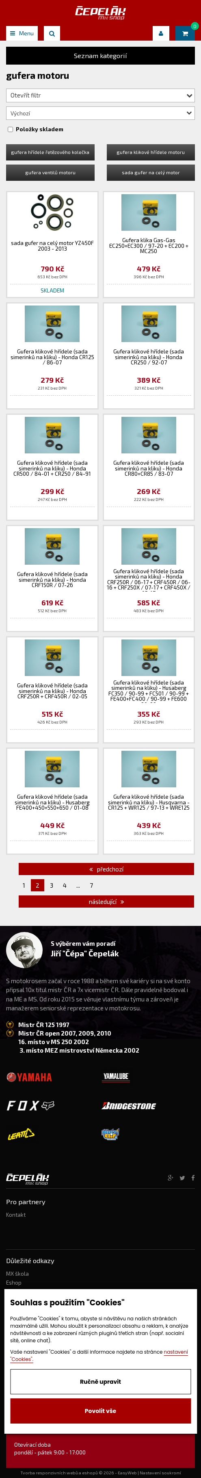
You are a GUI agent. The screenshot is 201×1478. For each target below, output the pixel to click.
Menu (22, 33)
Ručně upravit (100, 1382)
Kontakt (16, 1214)
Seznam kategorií (100, 55)
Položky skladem (39, 129)
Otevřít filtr (101, 95)
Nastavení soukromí (160, 1472)
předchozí (106, 869)
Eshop (14, 1282)
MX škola (17, 1273)
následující (106, 901)
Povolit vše (100, 1411)
